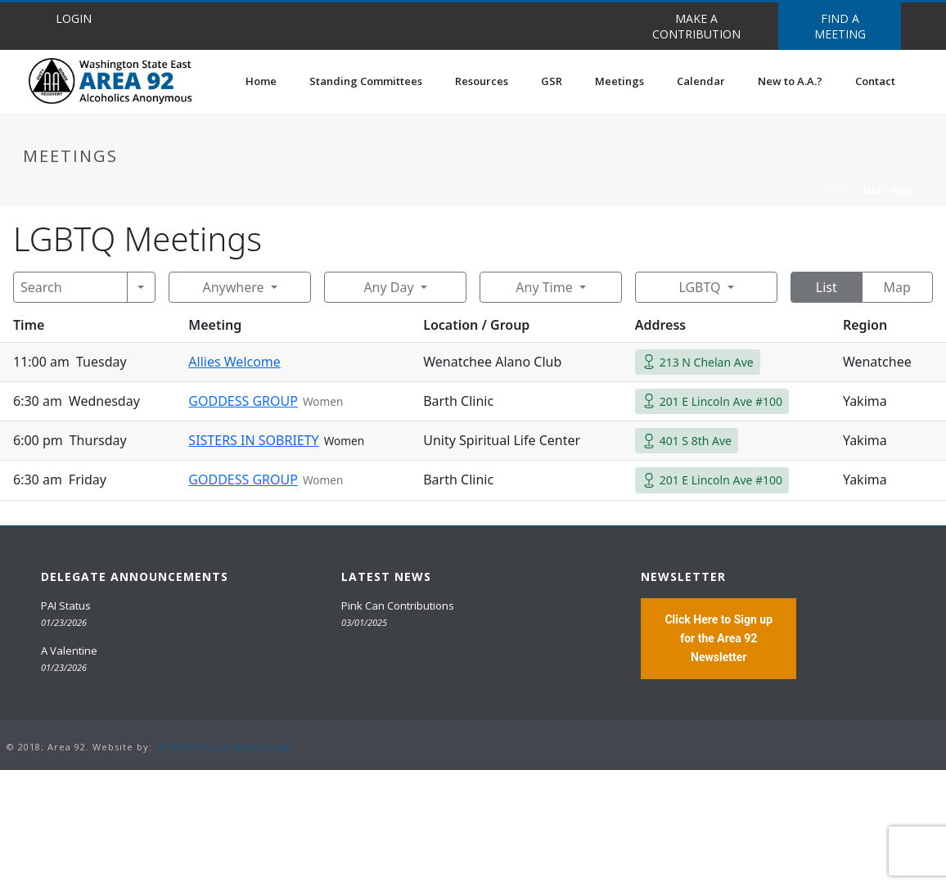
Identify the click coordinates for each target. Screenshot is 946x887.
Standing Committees (365, 81)
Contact (875, 81)
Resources (481, 81)
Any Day (388, 287)
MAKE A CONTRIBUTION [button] (696, 26)
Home (261, 81)
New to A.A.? (790, 81)
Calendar (701, 81)
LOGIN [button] (74, 18)
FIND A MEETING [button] (840, 26)
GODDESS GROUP (243, 401)
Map (897, 287)
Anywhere (233, 287)
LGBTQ (699, 287)
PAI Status (66, 605)
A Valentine (69, 650)
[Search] (70, 287)
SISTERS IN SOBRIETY (253, 440)
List (826, 287)
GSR (551, 81)
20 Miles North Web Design (224, 747)
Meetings (619, 81)
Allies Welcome (234, 362)
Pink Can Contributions (397, 605)
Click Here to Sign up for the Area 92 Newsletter (718, 638)
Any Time (544, 287)
